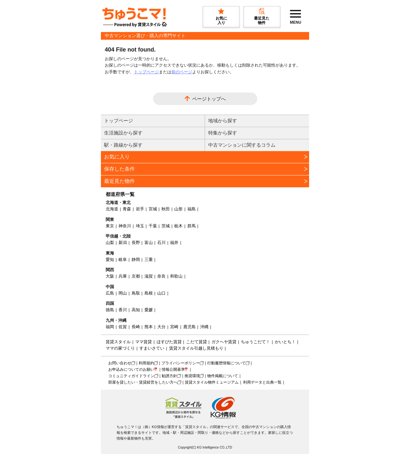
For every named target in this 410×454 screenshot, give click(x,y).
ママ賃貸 (143, 341)
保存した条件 (119, 169)
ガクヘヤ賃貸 (223, 341)
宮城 (153, 209)
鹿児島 (189, 326)
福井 (174, 242)
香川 (123, 309)
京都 (136, 276)
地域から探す (222, 120)
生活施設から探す (123, 132)
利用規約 (146, 363)
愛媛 (148, 309)
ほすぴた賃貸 (169, 341)
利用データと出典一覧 (262, 382)
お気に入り (117, 156)
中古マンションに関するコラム (241, 145)
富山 (148, 242)
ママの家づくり (120, 348)
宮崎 (174, 326)
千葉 (153, 225)
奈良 (161, 276)
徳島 (110, 309)
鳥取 (136, 293)
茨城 (165, 225)
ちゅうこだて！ (255, 341)
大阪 (110, 276)
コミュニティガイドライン (131, 376)
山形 (178, 209)
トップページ (146, 71)
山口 (161, 293)
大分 (161, 326)
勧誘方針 (169, 376)
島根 (148, 293)
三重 (148, 259)
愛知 (110, 259)
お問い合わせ (119, 363)
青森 (127, 209)
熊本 (148, 326)
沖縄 (204, 326)
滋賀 (148, 276)
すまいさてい (151, 348)
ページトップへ (209, 98)
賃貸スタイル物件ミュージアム (212, 382)
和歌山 (176, 276)
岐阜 (123, 259)
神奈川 (125, 225)
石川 (161, 242)
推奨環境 (192, 376)
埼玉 (140, 225)
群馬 (191, 225)
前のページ (181, 71)
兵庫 (123, 276)
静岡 (136, 259)
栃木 (178, 225)
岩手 (140, 209)
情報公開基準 (173, 369)
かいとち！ (285, 341)
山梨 (110, 242)
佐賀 (123, 326)
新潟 (123, 242)
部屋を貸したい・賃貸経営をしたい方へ (142, 382)
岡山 (123, 293)
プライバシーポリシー (180, 363)
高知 (136, 309)
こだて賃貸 (196, 341)
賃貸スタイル (118, 341)
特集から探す (222, 132)
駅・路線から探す (123, 145)
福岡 (110, 326)
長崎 (136, 326)
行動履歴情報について (226, 363)
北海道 (112, 209)
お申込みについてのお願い (131, 369)
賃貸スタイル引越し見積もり (196, 348)
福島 (191, 209)
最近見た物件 (119, 181)
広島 (110, 293)
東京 (110, 225)
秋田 (165, 209)
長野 (136, 242)
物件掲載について (222, 376)
